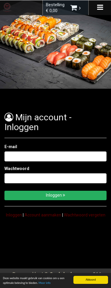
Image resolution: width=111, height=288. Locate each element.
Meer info (44, 284)
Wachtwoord (16, 168)
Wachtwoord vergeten (84, 215)
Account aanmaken (43, 215)
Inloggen (55, 195)
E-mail (10, 146)
